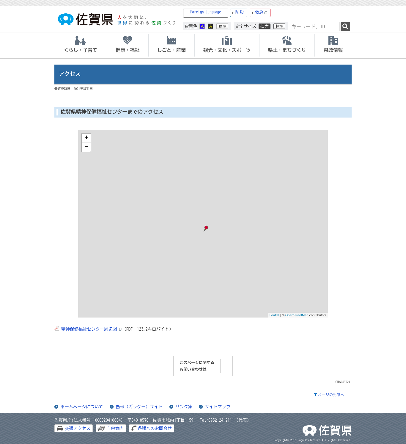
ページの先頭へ (331, 394)
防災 (239, 12)
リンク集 (184, 406)
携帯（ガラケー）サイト (139, 406)
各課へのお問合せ (155, 428)
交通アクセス (77, 428)
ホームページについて (81, 406)
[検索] (345, 26)
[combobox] (315, 26)
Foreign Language (205, 12)
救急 (261, 12)
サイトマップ (217, 406)
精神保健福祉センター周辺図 (88, 329)
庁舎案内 (115, 428)
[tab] (80, 45)
